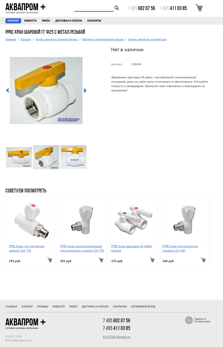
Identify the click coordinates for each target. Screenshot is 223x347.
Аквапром (25, 7)
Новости (30, 20)
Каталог (13, 20)
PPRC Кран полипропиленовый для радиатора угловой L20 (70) (82, 248)
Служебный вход (143, 306)
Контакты (94, 20)
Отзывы (42, 306)
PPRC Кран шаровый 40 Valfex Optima (131, 248)
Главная (10, 39)
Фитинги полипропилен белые (103, 39)
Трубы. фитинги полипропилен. (57, 39)
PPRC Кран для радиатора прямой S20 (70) (26, 248)
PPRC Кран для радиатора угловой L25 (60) (180, 248)
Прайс (46, 20)
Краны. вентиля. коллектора (147, 39)
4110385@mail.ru (116, 337)
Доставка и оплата (68, 20)
